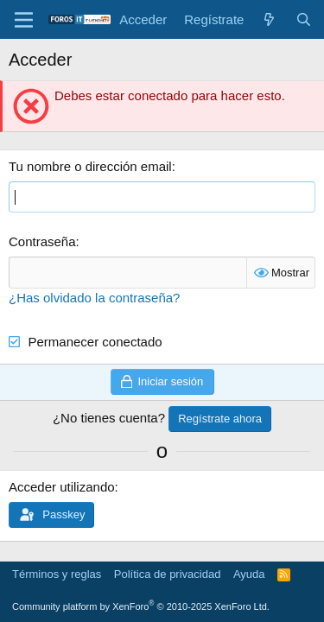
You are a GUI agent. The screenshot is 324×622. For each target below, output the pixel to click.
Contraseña (42, 241)
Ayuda (249, 574)
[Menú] (23, 20)
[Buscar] (304, 19)
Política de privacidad (167, 574)
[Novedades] (269, 19)
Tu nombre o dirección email (90, 166)
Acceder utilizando (62, 486)
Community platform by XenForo (141, 606)
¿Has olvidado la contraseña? (94, 297)
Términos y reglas (56, 574)
